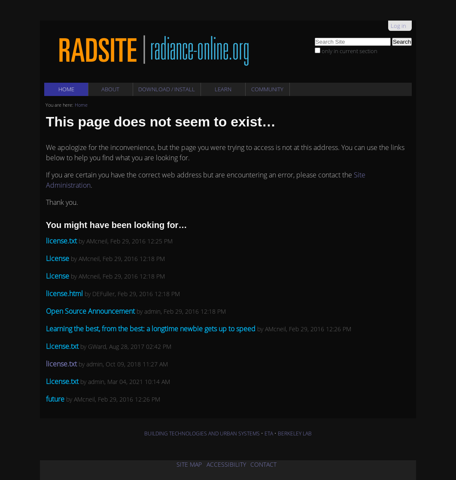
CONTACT (263, 464)
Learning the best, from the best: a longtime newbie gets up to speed (150, 328)
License (57, 258)
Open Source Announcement (91, 311)
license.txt (61, 241)
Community (267, 89)
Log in (398, 26)
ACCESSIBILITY (226, 464)
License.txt (62, 346)
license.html (64, 293)
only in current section (349, 51)
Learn (223, 89)
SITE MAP (189, 464)
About (110, 89)
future (55, 399)
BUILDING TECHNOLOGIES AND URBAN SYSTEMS (202, 433)
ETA (268, 433)
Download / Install (166, 89)
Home (66, 89)
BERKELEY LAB (295, 433)
